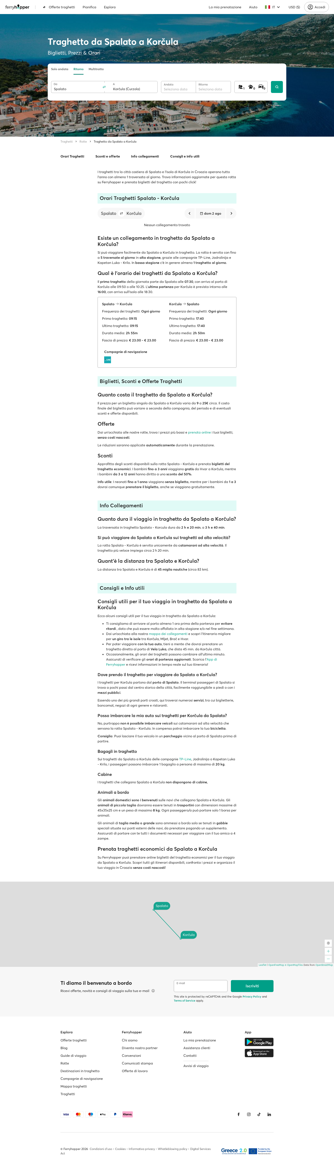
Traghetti (66, 141)
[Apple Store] (259, 1053)
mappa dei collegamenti (168, 634)
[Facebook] (238, 1114)
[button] (121, 213)
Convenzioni (131, 1055)
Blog (64, 1048)
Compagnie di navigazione (81, 1078)
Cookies (120, 1149)
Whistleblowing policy (172, 1149)
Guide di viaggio (73, 1055)
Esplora (110, 7)
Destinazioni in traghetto (79, 1071)
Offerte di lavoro (135, 1071)
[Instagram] (249, 1114)
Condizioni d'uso (101, 1149)
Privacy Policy (252, 996)
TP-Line (185, 759)
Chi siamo (129, 1040)
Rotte (83, 141)
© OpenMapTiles (294, 964)
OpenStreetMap (324, 964)
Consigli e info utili (184, 156)
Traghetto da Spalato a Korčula (115, 141)
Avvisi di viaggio (196, 1066)
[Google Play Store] (259, 1042)
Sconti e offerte (107, 156)
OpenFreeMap (276, 964)
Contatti (190, 1055)
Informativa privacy (142, 1149)
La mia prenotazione (225, 7)
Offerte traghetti (59, 7)
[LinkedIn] (269, 1114)
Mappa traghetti (73, 1086)
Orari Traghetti (72, 156)
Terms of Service (184, 1000)
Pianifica (89, 7)
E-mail (181, 983)
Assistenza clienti (196, 1048)
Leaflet (262, 964)
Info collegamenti (145, 156)
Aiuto (253, 7)
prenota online (199, 432)
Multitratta (96, 69)
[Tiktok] (259, 1114)
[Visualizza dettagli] (153, 991)
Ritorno (78, 69)
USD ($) (294, 7)
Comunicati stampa (137, 1063)
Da (55, 84)
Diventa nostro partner (140, 1048)
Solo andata (59, 69)
